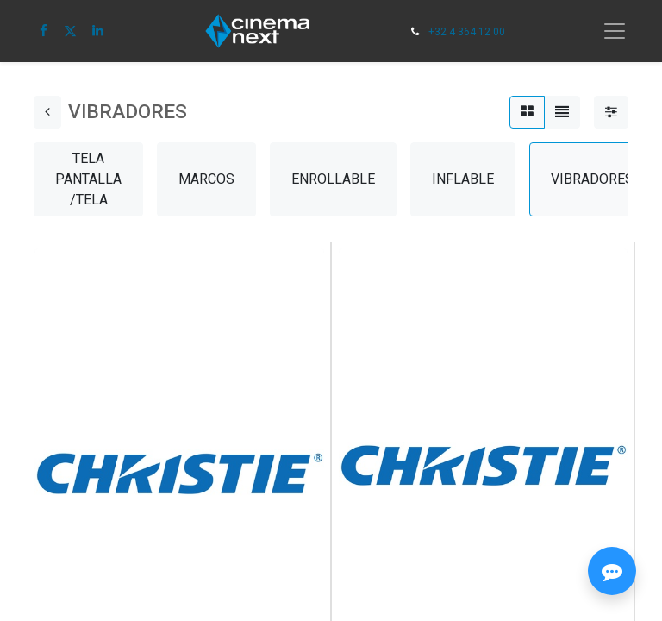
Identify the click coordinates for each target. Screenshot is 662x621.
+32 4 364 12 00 (466, 32)
